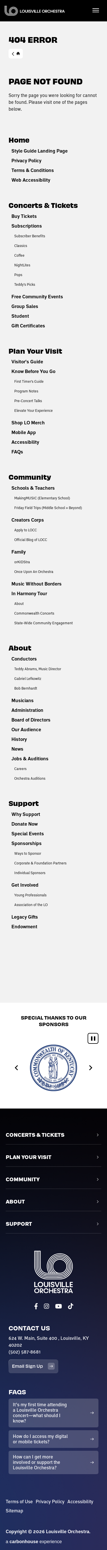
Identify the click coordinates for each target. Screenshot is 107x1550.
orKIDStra (22, 562)
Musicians (22, 700)
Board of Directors (31, 720)
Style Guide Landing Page (39, 151)
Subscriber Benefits (29, 236)
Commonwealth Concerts (34, 613)
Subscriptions (26, 226)
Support (24, 803)
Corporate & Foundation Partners (40, 863)
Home (15, 53)
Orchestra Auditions (29, 778)
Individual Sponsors (29, 872)
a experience (34, 1541)
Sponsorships (26, 843)
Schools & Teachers (33, 488)
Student (20, 316)
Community (30, 476)
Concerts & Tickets (43, 204)
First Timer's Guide (29, 381)
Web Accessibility (30, 180)
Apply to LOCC (25, 530)
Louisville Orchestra (34, 11)
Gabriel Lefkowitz (27, 678)
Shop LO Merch (28, 423)
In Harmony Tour (29, 593)
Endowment (24, 926)
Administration (27, 710)
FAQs (17, 452)
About (19, 603)
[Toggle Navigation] (95, 10)
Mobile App (23, 432)
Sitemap (14, 1511)
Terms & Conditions (32, 170)
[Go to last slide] (16, 1067)
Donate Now (24, 824)
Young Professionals (30, 895)
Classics (20, 245)
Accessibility (25, 442)
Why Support (25, 814)
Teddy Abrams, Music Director (37, 668)
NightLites (22, 265)
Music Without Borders (36, 584)
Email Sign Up (33, 1366)
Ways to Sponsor (27, 853)
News (17, 749)
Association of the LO (31, 904)
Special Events (27, 833)
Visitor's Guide (27, 361)
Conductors (24, 659)
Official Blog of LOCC (30, 539)
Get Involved (25, 885)
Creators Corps (27, 520)
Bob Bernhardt (25, 688)
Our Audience (26, 729)
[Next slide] (90, 1067)
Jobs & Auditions (30, 758)
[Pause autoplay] (93, 1038)
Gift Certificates (28, 326)
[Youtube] (58, 1306)
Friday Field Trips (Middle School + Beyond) (48, 507)
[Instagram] (46, 1306)
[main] (53, 501)
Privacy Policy (26, 160)
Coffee (19, 255)
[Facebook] (36, 1306)
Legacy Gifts (24, 917)
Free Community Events (37, 296)
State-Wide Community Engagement (43, 623)
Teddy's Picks (24, 284)
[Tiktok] (70, 1306)
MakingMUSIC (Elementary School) (42, 498)
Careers (20, 768)
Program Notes (26, 391)
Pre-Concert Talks (28, 400)
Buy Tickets (24, 216)
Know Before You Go (33, 371)
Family (18, 552)
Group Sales (24, 306)
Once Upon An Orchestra (33, 571)
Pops (18, 274)
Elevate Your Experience (33, 410)
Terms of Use (19, 1501)
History (19, 739)
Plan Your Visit (35, 350)
